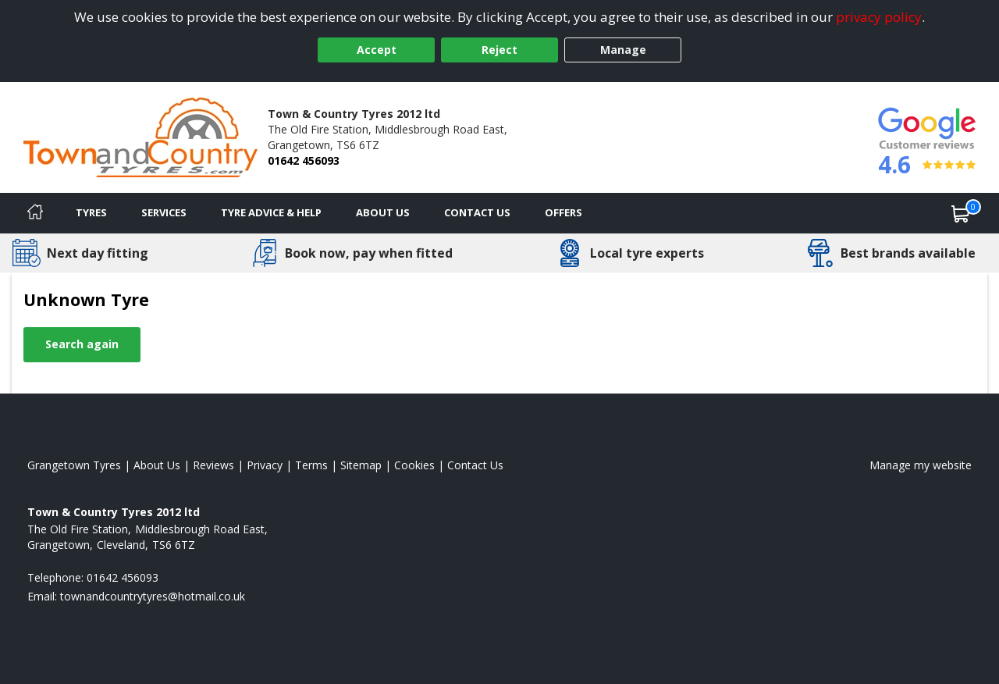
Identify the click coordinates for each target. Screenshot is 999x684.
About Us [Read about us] (156, 465)
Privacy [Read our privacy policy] (265, 465)
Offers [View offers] (563, 212)
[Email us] (152, 596)
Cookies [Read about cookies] (414, 465)
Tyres (91, 212)
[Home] (35, 213)
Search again (82, 344)
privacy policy (879, 17)
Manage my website (920, 465)
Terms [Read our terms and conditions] (311, 465)
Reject (499, 49)
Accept (376, 49)
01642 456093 (304, 160)
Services (164, 212)
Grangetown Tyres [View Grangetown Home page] (74, 465)
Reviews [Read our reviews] (213, 465)
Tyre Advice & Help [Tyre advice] (271, 212)
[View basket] (960, 213)
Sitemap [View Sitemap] (361, 465)
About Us (383, 212)
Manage (623, 49)
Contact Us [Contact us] (477, 212)
